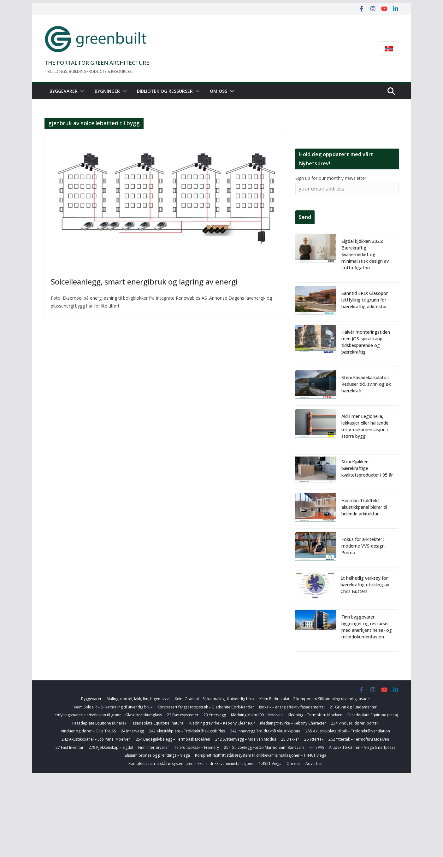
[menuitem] (389, 48)
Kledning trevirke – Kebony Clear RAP (222, 723)
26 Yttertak (313, 739)
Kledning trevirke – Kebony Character (293, 723)
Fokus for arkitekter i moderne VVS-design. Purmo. (363, 545)
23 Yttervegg (215, 715)
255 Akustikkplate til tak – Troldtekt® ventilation (347, 731)
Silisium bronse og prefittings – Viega (157, 755)
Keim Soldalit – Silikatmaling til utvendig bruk (113, 707)
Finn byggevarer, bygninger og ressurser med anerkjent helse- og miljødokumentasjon (366, 627)
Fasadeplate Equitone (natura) (157, 723)
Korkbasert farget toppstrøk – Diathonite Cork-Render (205, 707)
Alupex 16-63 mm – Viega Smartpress (362, 747)
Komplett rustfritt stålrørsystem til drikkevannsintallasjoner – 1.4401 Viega (260, 755)
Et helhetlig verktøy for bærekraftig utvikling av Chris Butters (364, 584)
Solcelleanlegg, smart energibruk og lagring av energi (144, 281)
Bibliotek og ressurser (165, 91)
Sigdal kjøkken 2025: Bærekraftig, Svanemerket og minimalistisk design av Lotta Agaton (365, 254)
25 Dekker (290, 739)
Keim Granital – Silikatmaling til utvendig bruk (214, 698)
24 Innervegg (132, 731)
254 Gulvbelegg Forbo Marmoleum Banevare (264, 747)
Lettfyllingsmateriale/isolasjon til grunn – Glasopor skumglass (107, 715)
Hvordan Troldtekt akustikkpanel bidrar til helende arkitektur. (364, 507)
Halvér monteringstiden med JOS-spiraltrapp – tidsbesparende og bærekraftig (365, 342)
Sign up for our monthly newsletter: (331, 178)
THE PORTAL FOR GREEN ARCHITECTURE (96, 62)
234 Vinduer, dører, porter (354, 723)
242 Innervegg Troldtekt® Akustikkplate (265, 731)
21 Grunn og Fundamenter (353, 707)
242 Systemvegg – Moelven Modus (245, 739)
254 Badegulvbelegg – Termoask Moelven (173, 739)
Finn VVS (317, 747)
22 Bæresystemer (182, 715)
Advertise (313, 763)
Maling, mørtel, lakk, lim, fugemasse (138, 698)
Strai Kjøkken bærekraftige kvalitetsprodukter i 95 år (367, 468)
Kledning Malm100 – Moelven (257, 715)
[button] (81, 91)
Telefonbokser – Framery (196, 747)
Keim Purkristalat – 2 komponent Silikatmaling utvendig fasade (314, 698)
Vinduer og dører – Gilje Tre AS (88, 731)
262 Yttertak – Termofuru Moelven (358, 739)
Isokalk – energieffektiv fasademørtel (292, 707)
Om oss (218, 91)
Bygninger (107, 91)
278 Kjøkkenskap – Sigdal (111, 747)
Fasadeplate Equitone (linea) (372, 715)
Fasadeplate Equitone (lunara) (99, 723)
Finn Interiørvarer (153, 747)
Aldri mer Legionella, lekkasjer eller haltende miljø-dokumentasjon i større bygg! (364, 426)
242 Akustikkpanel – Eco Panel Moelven (96, 739)
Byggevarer (64, 91)
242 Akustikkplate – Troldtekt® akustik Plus (187, 731)
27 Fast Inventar (70, 747)
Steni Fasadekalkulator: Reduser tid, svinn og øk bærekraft (366, 384)
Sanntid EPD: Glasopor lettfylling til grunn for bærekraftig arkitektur (364, 299)
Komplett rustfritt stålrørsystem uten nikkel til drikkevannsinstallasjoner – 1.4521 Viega (204, 763)
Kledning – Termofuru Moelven (315, 715)
